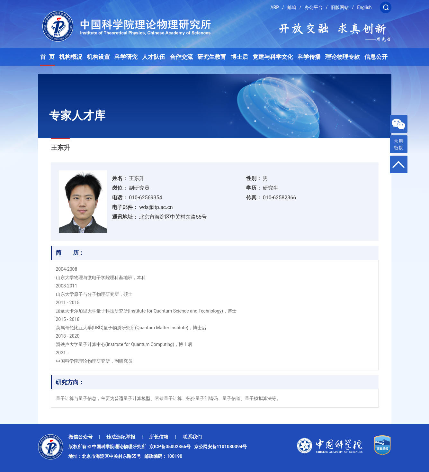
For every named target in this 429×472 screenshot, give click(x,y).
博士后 (239, 57)
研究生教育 (211, 57)
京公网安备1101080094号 (220, 446)
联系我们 (192, 437)
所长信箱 (158, 437)
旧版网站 (340, 7)
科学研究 (126, 57)
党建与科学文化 (273, 57)
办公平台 (314, 7)
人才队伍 (153, 57)
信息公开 (376, 57)
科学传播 (309, 57)
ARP (274, 7)
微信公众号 (80, 437)
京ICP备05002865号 (171, 446)
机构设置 (98, 57)
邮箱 (291, 7)
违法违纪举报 (120, 437)
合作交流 (181, 57)
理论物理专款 (342, 57)
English (364, 7)
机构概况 (70, 57)
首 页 (47, 57)
